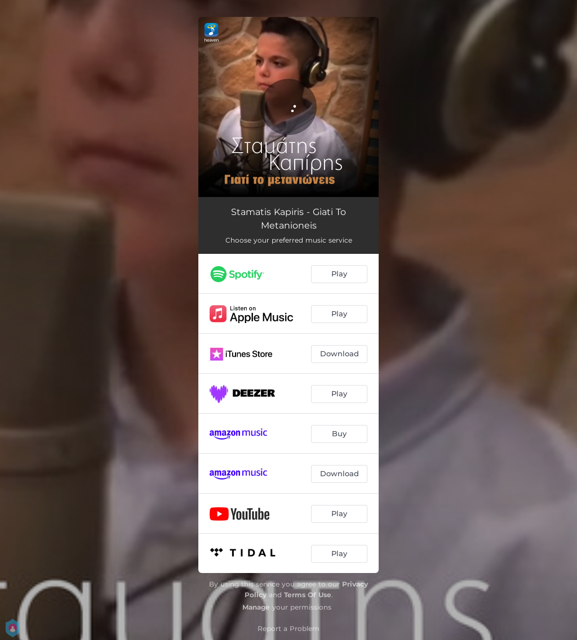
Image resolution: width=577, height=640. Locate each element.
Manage (256, 607)
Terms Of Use (307, 594)
